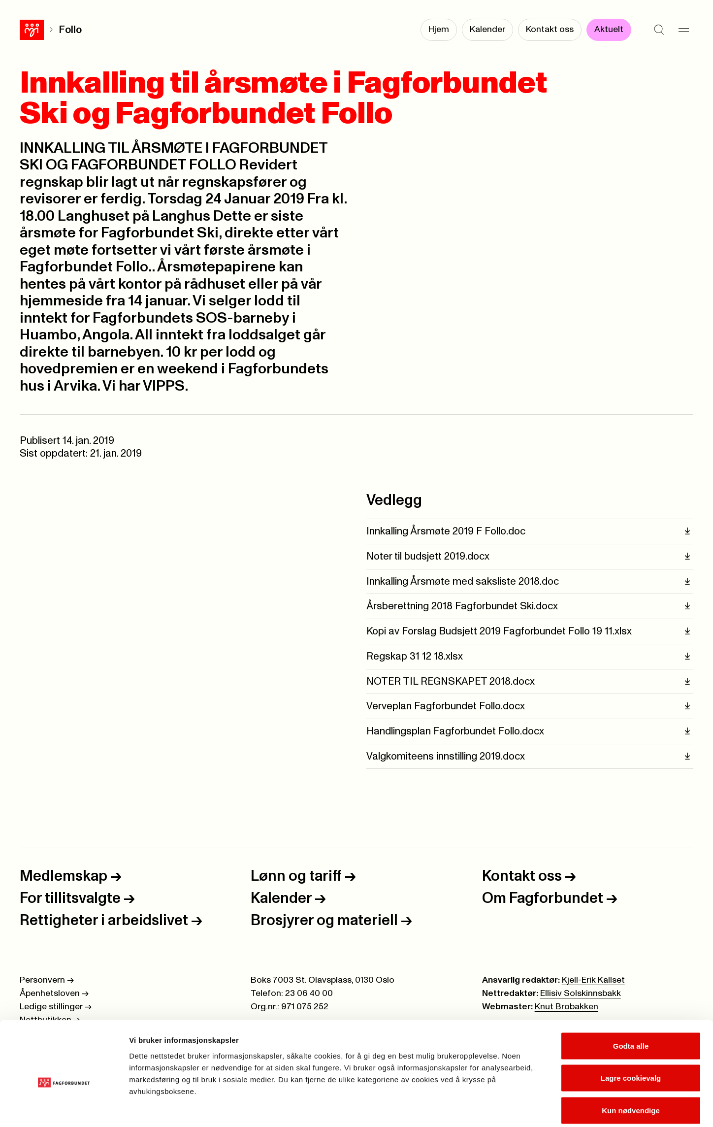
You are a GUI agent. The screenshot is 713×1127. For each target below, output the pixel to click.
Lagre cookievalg (631, 1030)
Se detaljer (530, 1107)
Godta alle (631, 998)
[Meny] (683, 29)
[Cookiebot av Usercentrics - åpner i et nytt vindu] (64, 1107)
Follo (46, 30)
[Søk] (659, 29)
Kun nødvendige (631, 1062)
